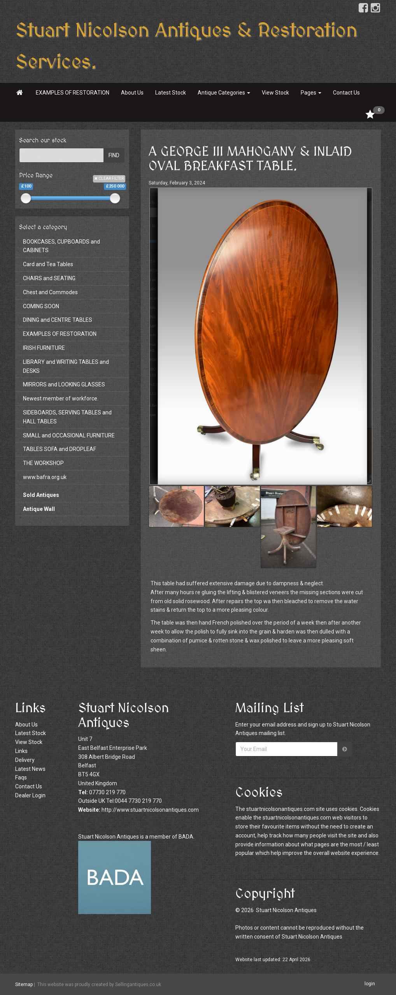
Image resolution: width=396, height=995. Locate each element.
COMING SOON (41, 306)
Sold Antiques (41, 495)
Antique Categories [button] (224, 92)
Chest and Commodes (50, 292)
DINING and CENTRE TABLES (57, 320)
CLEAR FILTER (109, 178)
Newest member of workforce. (60, 398)
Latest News (30, 769)
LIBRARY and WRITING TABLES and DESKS (66, 366)
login (369, 983)
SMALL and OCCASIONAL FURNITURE (69, 435)
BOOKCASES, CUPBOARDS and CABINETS (61, 246)
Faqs (21, 777)
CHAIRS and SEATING (49, 278)
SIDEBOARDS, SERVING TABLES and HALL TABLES (67, 417)
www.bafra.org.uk (45, 477)
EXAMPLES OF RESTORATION (72, 92)
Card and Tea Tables (48, 264)
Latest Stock (170, 92)
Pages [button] (311, 92)
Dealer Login (30, 795)
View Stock (275, 92)
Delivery (25, 760)
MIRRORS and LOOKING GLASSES (64, 384)
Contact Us (346, 92)
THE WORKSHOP (43, 463)
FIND (114, 155)
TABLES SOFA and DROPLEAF (59, 449)
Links (21, 751)
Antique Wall (39, 509)
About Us (132, 92)
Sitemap (24, 984)
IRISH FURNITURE (44, 348)
